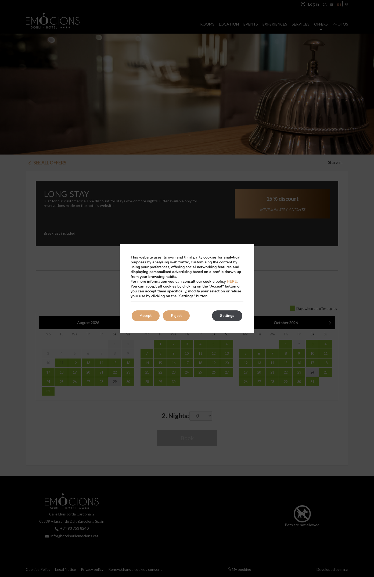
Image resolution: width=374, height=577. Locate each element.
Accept (146, 315)
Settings (227, 315)
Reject (176, 315)
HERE (232, 281)
